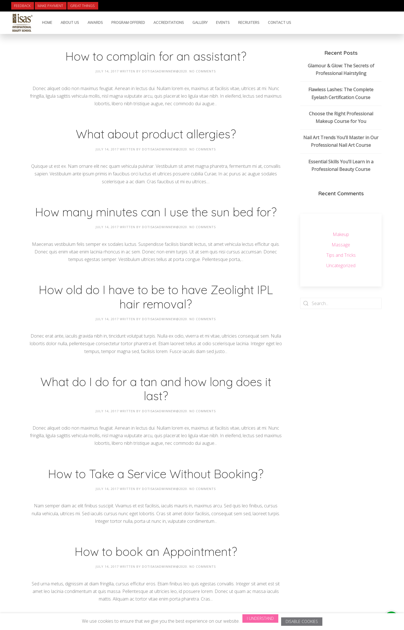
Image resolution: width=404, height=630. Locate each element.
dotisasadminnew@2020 (164, 71)
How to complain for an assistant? (155, 56)
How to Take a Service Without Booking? (155, 473)
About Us (70, 22)
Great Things (82, 5)
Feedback (22, 5)
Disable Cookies (302, 621)
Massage (341, 245)
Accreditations (168, 22)
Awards (95, 22)
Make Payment (50, 5)
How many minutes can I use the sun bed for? (156, 212)
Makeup (341, 234)
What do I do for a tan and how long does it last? (155, 388)
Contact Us (279, 22)
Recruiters (249, 22)
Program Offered (128, 22)
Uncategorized (340, 265)
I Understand (260, 618)
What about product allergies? (156, 134)
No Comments (202, 71)
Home (47, 22)
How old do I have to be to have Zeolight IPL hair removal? (156, 296)
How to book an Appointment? (156, 551)
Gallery (200, 22)
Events (223, 22)
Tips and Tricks (341, 255)
